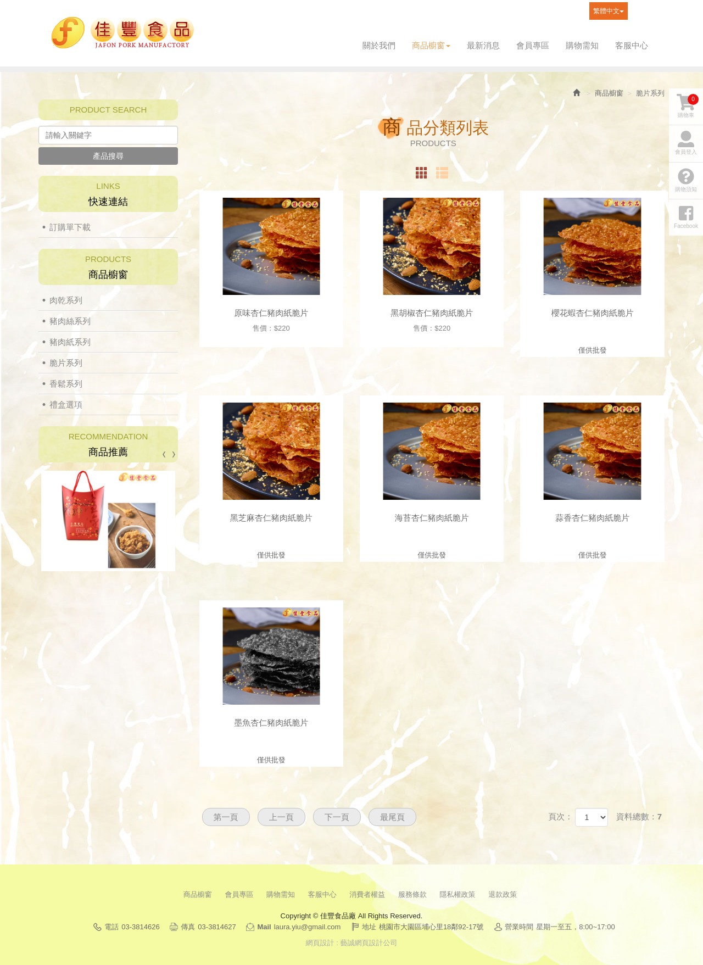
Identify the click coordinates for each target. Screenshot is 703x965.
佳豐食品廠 (122, 33)
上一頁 (281, 817)
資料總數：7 (639, 816)
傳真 (188, 927)
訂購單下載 (70, 227)
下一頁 (337, 817)
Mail (264, 927)
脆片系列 (65, 362)
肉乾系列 (65, 300)
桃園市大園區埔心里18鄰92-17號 (431, 927)
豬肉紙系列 (70, 342)
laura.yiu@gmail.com (307, 927)
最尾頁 (392, 817)
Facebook (639, 11)
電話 (111, 927)
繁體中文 (608, 11)
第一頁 (226, 817)
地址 (369, 927)
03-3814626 (140, 927)
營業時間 (519, 927)
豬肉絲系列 (70, 321)
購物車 (688, 106)
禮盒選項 (65, 404)
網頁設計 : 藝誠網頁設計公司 (352, 943)
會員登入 (686, 143)
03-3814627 (217, 927)
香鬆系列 (65, 383)
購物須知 (686, 180)
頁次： (560, 816)
